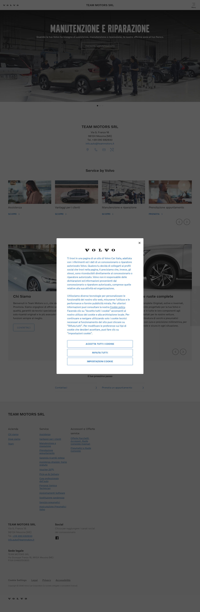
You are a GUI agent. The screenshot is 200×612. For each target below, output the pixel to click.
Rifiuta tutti (100, 352)
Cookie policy (117, 306)
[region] (100, 306)
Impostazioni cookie (100, 361)
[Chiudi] (139, 242)
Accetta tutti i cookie (100, 344)
